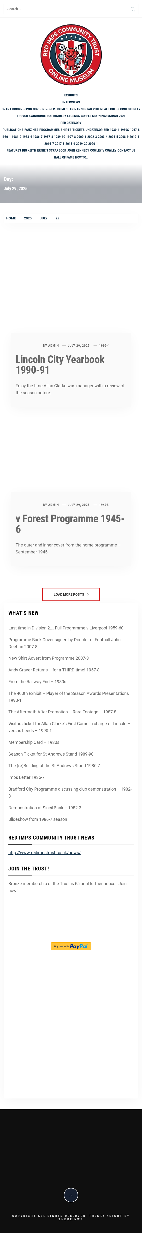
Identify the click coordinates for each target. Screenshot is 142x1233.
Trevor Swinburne (31, 116)
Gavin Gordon (34, 109)
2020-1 (93, 144)
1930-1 (114, 130)
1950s (124, 130)
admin (53, 345)
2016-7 (49, 144)
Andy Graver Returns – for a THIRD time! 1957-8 (54, 669)
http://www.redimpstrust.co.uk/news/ (44, 852)
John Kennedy (78, 150)
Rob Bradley (56, 116)
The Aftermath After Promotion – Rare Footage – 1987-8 (62, 711)
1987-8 (48, 137)
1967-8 (135, 130)
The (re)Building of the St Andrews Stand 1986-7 (54, 765)
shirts (66, 130)
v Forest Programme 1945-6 (70, 523)
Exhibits (71, 95)
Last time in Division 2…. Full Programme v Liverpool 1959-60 (66, 627)
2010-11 (135, 137)
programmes (49, 130)
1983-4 (27, 137)
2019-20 (81, 144)
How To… (81, 157)
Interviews (71, 102)
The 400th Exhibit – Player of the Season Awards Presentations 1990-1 (68, 697)
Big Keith (29, 150)
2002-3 (92, 137)
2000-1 (81, 137)
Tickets (78, 130)
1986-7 (37, 137)
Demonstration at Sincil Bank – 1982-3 (44, 807)
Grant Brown (12, 109)
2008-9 (124, 137)
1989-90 (59, 137)
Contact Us (127, 150)
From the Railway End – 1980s (37, 681)
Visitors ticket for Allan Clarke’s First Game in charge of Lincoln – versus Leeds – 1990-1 (69, 727)
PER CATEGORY (71, 123)
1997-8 (71, 137)
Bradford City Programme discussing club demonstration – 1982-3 (70, 793)
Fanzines (31, 130)
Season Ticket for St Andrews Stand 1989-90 (51, 754)
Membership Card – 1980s (33, 742)
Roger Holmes (57, 109)
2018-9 (70, 144)
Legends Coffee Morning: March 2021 (96, 116)
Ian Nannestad (80, 109)
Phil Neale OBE (104, 109)
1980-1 (6, 137)
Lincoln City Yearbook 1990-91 (60, 364)
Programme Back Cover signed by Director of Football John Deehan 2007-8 (64, 643)
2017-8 (60, 144)
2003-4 (102, 137)
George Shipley (129, 109)
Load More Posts (71, 594)
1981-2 (16, 137)
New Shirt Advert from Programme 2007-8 (48, 658)
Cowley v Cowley (103, 150)
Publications (13, 130)
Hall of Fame (64, 157)
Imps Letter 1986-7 (26, 777)
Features (14, 150)
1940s (104, 505)
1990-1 (104, 345)
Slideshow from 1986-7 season (37, 819)
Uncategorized (97, 130)
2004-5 (113, 137)
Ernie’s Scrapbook (51, 150)
